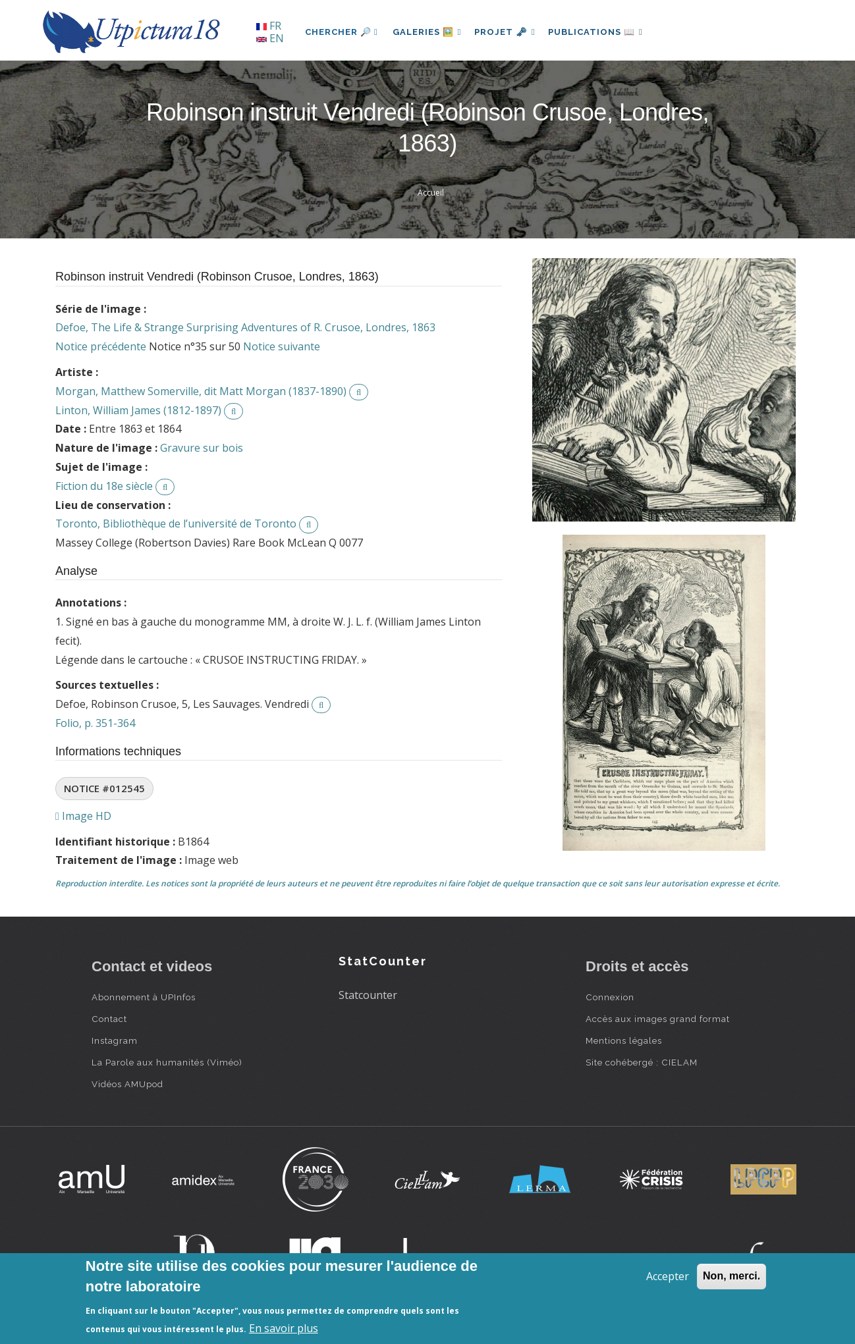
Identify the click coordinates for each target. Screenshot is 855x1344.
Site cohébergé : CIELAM (642, 1062)
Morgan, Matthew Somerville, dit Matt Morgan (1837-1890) (200, 391)
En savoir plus (283, 1328)
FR (268, 25)
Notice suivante (281, 346)
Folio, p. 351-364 (95, 723)
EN (270, 38)
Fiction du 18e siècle (104, 486)
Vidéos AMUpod (127, 1084)
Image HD (83, 816)
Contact (109, 1018)
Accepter (667, 1276)
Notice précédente (100, 346)
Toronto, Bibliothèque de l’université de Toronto (175, 523)
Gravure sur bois (201, 448)
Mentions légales (624, 1040)
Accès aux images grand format (658, 1018)
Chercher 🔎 (341, 32)
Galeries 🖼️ (428, 32)
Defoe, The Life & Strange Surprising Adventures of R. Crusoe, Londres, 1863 (245, 327)
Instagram (115, 1040)
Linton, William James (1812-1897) (138, 410)
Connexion (610, 997)
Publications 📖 (602, 32)
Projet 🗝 (509, 32)
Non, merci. (731, 1275)
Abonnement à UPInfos (144, 997)
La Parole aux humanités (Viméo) (167, 1062)
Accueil (431, 192)
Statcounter (368, 995)
